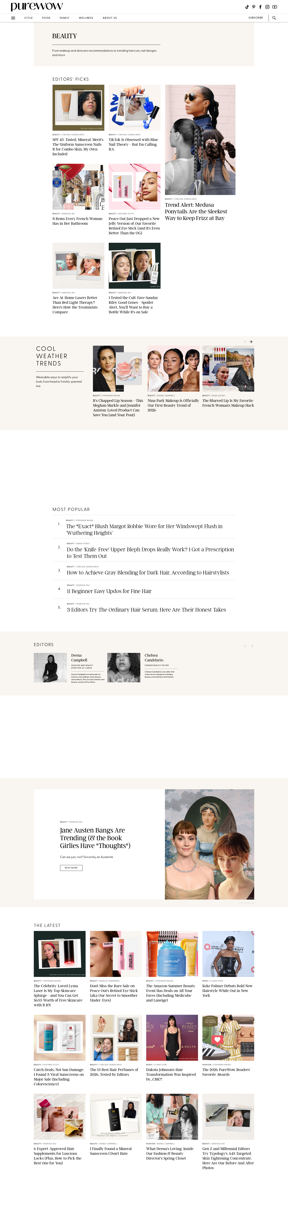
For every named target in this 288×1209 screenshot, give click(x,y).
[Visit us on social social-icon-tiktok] (247, 7)
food (46, 18)
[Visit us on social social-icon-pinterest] (254, 7)
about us (110, 18)
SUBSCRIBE (256, 18)
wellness (86, 18)
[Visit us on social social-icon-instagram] (267, 7)
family (65, 18)
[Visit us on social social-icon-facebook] (260, 7)
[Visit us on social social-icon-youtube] (274, 7)
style (28, 18)
